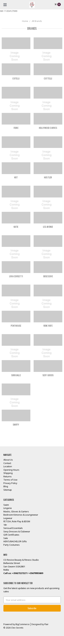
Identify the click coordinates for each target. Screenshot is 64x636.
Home (25, 21)
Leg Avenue (48, 226)
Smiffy (16, 424)
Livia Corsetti (16, 276)
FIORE (16, 127)
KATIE (16, 226)
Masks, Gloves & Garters (16, 511)
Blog (5, 486)
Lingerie (7, 508)
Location (7, 466)
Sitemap (7, 489)
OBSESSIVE (48, 276)
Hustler (48, 177)
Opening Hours (11, 469)
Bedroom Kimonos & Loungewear (20, 514)
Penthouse (16, 325)
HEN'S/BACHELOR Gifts (15, 541)
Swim (6, 504)
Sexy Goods (48, 375)
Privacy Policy (10, 483)
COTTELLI (48, 78)
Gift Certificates (11, 534)
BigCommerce (23, 624)
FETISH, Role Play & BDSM (16, 521)
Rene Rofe (48, 325)
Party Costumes (11, 544)
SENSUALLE (16, 375)
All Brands (37, 21)
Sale (5, 538)
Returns (7, 476)
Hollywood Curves (48, 127)
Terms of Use (10, 479)
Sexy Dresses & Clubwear (16, 531)
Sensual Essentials (13, 528)
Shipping (8, 473)
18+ (5, 524)
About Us (8, 459)
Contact (7, 463)
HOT (16, 177)
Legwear (7, 518)
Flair (46, 624)
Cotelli (15, 78)
